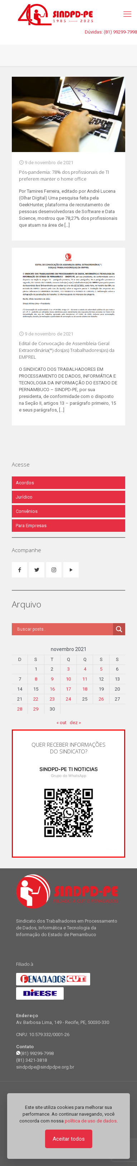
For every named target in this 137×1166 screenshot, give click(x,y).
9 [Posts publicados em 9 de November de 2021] (52, 679)
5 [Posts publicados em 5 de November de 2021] (101, 669)
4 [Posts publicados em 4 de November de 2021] (85, 669)
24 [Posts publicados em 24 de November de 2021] (68, 699)
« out (62, 722)
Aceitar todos (69, 1139)
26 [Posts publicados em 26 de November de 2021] (101, 699)
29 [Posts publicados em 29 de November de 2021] (35, 709)
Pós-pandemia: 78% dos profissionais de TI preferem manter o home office (64, 175)
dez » (75, 722)
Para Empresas (31, 525)
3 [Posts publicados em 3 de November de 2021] (68, 669)
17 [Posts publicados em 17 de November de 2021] (68, 689)
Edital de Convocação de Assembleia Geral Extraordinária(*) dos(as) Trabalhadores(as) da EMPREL (66, 350)
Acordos (25, 482)
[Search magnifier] (119, 629)
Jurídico (24, 497)
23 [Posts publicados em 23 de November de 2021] (52, 699)
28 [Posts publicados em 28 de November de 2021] (19, 709)
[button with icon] (19, 569)
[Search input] (64, 629)
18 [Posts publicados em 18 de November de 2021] (84, 689)
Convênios (27, 511)
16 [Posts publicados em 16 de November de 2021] (52, 689)
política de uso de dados (91, 1121)
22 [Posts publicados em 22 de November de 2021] (35, 699)
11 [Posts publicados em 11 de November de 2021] (84, 679)
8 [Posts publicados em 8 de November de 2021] (36, 679)
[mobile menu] (127, 14)
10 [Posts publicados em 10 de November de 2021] (68, 679)
